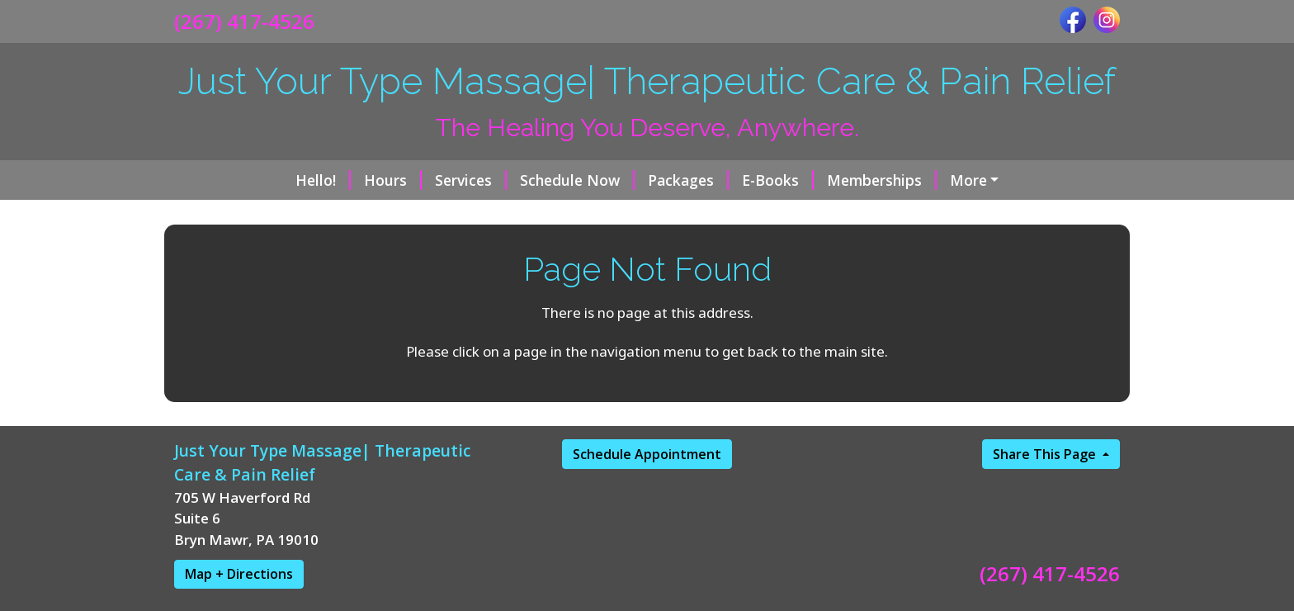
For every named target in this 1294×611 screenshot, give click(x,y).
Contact (722, 215)
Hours (285, 180)
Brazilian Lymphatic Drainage (296, 215)
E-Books (670, 180)
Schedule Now (469, 180)
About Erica (626, 215)
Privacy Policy (234, 250)
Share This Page (1046, 524)
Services (363, 180)
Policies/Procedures (931, 215)
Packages (580, 180)
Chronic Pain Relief (491, 215)
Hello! (215, 180)
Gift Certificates (905, 180)
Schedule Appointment (647, 524)
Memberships (774, 180)
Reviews (806, 215)
